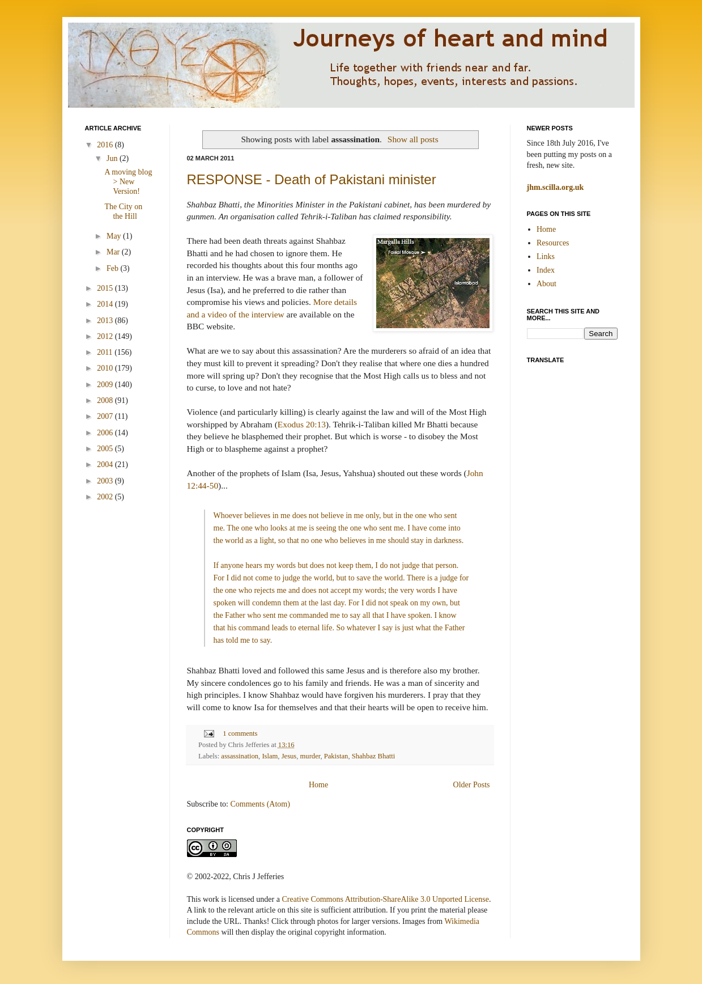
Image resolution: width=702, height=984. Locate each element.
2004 (106, 464)
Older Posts (471, 785)
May (115, 236)
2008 (106, 400)
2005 (106, 448)
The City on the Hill (123, 211)
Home (318, 785)
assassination (239, 756)
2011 (105, 352)
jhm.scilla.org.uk (555, 187)
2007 (106, 416)
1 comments (240, 733)
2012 (106, 336)
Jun (113, 158)
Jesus (289, 756)
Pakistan (336, 756)
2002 (106, 497)
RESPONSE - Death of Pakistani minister (311, 179)
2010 (106, 368)
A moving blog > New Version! (128, 182)
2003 (106, 481)
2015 (106, 288)
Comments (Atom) (260, 804)
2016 (106, 145)
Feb (114, 268)
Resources (553, 243)
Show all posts (413, 139)
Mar (114, 252)
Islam (270, 756)
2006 (106, 433)
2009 (106, 384)
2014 (106, 304)
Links (546, 256)
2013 (106, 320)
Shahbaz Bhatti (373, 756)
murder (310, 756)
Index (546, 270)
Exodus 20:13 (302, 424)
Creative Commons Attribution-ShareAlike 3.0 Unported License (385, 899)
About (546, 283)
